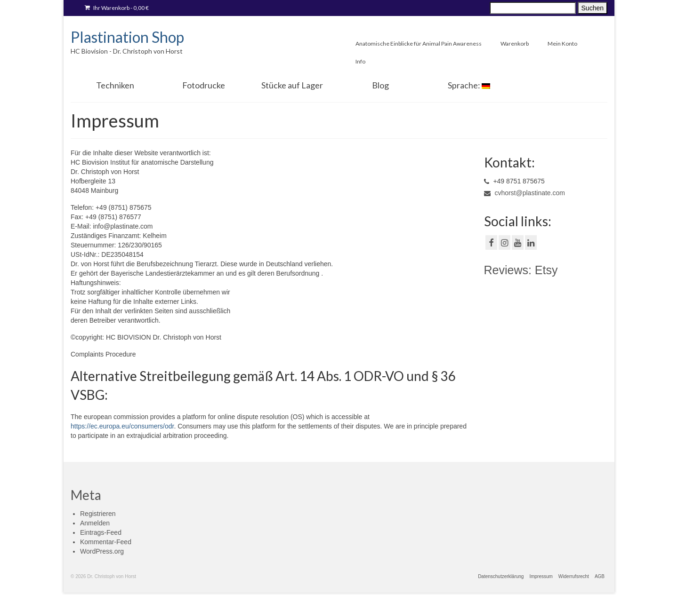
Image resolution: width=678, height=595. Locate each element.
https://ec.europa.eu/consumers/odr (122, 426)
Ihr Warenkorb (117, 7)
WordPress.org (102, 551)
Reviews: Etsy (521, 270)
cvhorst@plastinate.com (524, 193)
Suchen (592, 8)
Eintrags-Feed (100, 532)
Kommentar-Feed (105, 542)
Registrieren (97, 513)
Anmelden (95, 523)
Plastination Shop (127, 37)
